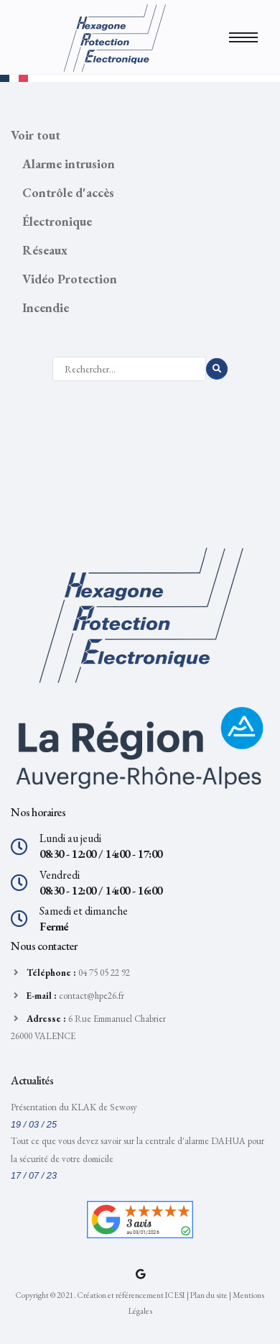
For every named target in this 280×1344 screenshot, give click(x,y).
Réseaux (44, 250)
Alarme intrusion (68, 163)
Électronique (57, 221)
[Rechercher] (129, 369)
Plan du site (209, 1294)
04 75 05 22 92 (104, 972)
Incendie (45, 307)
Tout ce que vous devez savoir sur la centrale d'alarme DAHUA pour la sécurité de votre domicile (137, 1150)
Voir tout (35, 135)
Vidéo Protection (69, 278)
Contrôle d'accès (68, 192)
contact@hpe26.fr (91, 995)
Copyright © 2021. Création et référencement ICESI (100, 1294)
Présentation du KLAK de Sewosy (74, 1107)
